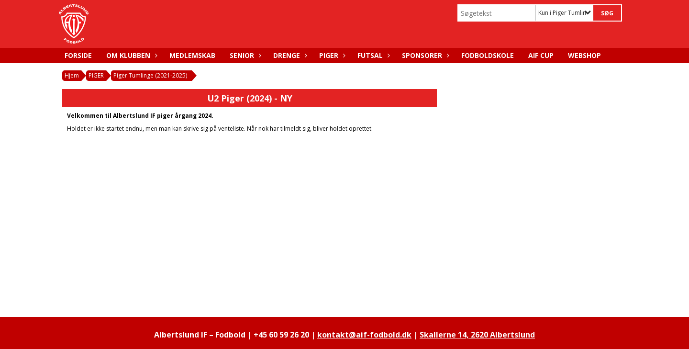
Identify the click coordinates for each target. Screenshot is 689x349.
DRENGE (289, 55)
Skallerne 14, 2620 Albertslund (477, 334)
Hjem (72, 75)
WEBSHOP (584, 55)
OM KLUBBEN (130, 55)
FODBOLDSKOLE (487, 55)
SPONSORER (424, 55)
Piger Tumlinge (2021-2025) (150, 75)
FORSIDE (78, 55)
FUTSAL (372, 55)
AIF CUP (541, 55)
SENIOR (244, 55)
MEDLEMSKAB (192, 55)
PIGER (331, 55)
